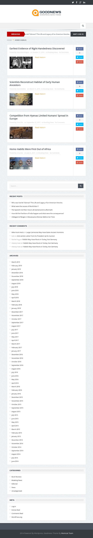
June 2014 (15, 461)
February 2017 (17, 347)
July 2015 (15, 415)
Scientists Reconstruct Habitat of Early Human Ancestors (35, 84)
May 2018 (15, 294)
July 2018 (15, 287)
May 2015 (15, 422)
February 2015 (17, 433)
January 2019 (16, 269)
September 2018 (17, 280)
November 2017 (17, 315)
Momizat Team (67, 533)
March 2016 (16, 386)
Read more (40, 57)
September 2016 (17, 365)
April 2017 (15, 340)
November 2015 (17, 401)
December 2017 (17, 312)
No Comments (64, 52)
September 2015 (17, 408)
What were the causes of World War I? (25, 206)
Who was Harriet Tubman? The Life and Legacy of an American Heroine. (47, 34)
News (14, 487)
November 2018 (17, 276)
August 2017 (16, 326)
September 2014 (17, 451)
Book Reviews (16, 477)
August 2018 (16, 283)
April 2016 (15, 383)
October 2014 (16, 447)
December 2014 (17, 440)
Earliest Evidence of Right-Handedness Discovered (37, 48)
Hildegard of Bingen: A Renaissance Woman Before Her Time (33, 217)
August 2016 (16, 369)
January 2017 (16, 351)
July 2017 (15, 330)
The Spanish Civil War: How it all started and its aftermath (32, 210)
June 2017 (15, 333)
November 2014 (17, 443)
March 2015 (16, 429)
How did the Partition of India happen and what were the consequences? (38, 213)
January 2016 (16, 394)
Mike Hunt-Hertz (18, 232)
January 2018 (16, 308)
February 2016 (17, 390)
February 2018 (17, 305)
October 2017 (16, 319)
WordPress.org (17, 517)
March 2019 (16, 262)
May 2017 (15, 337)
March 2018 (16, 301)
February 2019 (17, 266)
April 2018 (15, 297)
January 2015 (16, 436)
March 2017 (16, 344)
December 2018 (17, 273)
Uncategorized (17, 491)
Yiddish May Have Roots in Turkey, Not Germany (39, 239)
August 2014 (16, 454)
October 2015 (16, 404)
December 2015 (17, 397)
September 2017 (17, 322)
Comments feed (17, 513)
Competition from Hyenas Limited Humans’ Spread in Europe (39, 117)
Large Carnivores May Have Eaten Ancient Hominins (45, 232)
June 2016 (15, 376)
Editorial (14, 484)
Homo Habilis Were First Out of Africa (30, 149)
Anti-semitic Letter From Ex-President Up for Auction (36, 236)
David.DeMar (21, 89)
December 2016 (17, 354)
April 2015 (15, 426)
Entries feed (16, 510)
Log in (14, 506)
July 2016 (15, 372)
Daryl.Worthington (23, 52)
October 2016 (16, 362)
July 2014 (15, 458)
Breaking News (53, 52)
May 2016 (15, 379)
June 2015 (15, 419)
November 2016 (17, 358)
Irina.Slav (20, 122)
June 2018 (15, 290)
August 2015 (16, 411)
